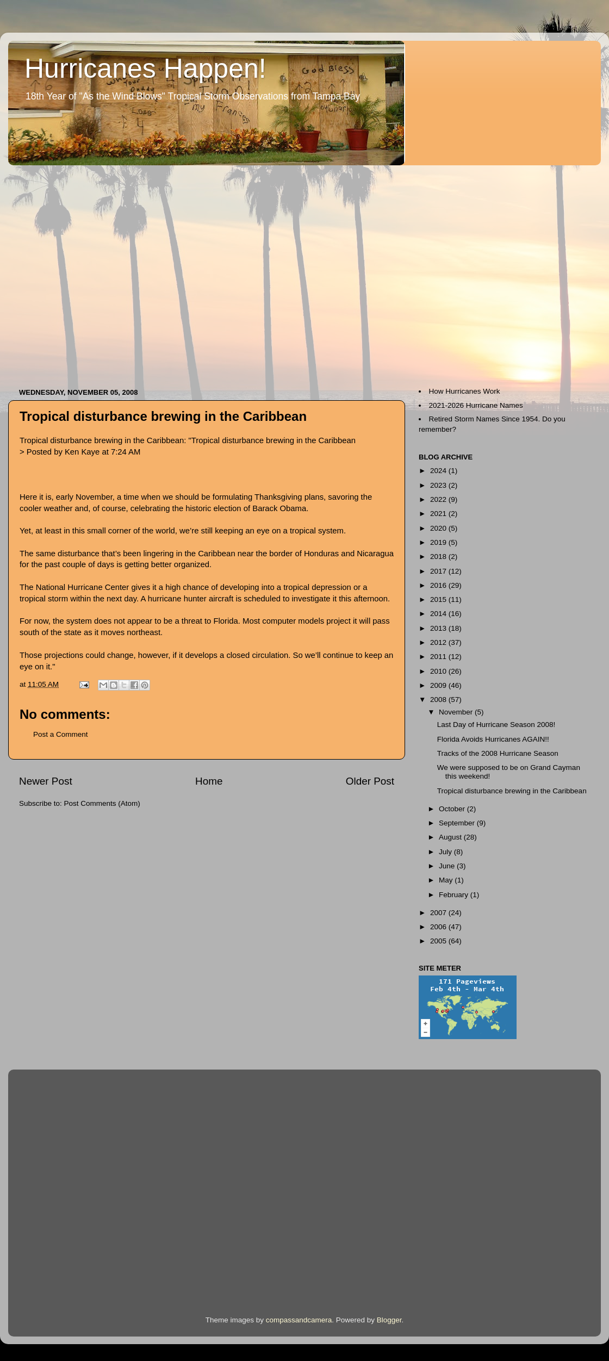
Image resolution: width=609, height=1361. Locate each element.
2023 (439, 485)
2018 (439, 556)
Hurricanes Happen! (145, 68)
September (458, 823)
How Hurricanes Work (464, 391)
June (448, 866)
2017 (439, 571)
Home (208, 781)
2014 (439, 614)
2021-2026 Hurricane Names (476, 405)
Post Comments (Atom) (102, 803)
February (454, 895)
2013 (439, 628)
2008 (439, 699)
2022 (439, 499)
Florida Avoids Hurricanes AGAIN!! (493, 739)
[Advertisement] (102, 271)
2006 (439, 927)
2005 (439, 941)
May (447, 880)
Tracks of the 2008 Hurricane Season (497, 753)
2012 (439, 642)
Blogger (389, 1320)
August (451, 837)
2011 (439, 656)
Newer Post (45, 781)
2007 (439, 913)
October (453, 809)
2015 (439, 599)
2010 (439, 671)
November (457, 712)
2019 (439, 542)
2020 (439, 528)
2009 (439, 685)
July (446, 852)
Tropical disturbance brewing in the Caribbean (163, 416)
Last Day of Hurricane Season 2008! (496, 724)
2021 (439, 513)
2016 (439, 585)
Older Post (370, 781)
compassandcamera (299, 1320)
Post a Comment (60, 734)
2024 (439, 471)
